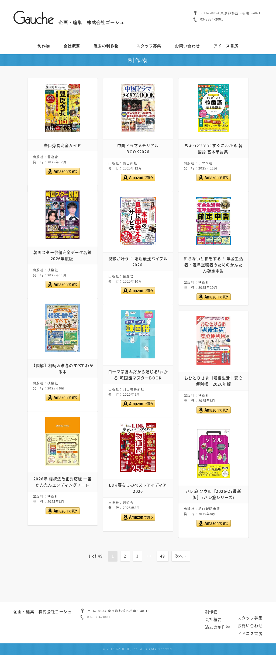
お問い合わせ (187, 45)
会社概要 (72, 45)
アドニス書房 (226, 45)
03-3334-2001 (211, 19)
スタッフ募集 (148, 45)
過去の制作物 (106, 45)
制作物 (43, 45)
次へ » (181, 556)
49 (162, 556)
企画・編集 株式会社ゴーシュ (69, 22)
